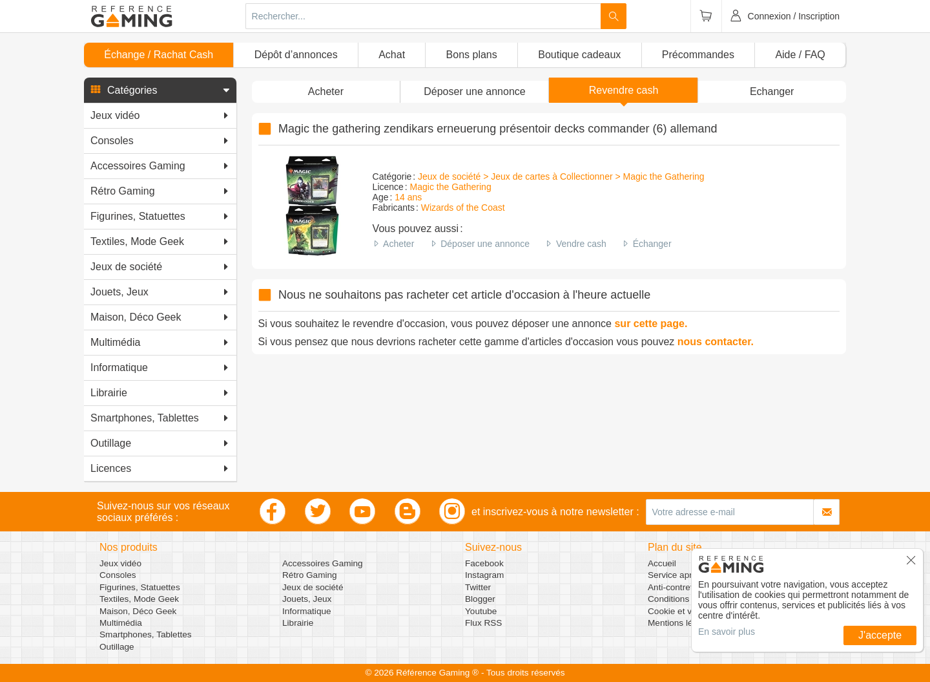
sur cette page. (650, 323)
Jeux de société (312, 587)
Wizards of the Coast (463, 207)
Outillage (116, 647)
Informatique (306, 611)
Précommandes (698, 54)
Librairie (297, 623)
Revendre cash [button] (624, 90)
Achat (391, 54)
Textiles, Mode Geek (139, 599)
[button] (160, 90)
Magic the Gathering (450, 187)
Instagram (484, 575)
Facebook (484, 563)
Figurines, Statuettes (139, 587)
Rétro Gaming (309, 575)
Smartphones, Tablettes (145, 634)
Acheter (398, 244)
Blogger (480, 599)
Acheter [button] (326, 91)
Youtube (481, 611)
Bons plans (471, 54)
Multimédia (120, 623)
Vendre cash (581, 244)
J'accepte (880, 635)
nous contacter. (715, 341)
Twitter (478, 587)
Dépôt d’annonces (296, 54)
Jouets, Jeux (306, 599)
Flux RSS (483, 623)
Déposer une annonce (485, 244)
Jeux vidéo (120, 563)
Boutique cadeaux (579, 54)
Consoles (117, 575)
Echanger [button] (772, 91)
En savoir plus (726, 631)
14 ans (408, 197)
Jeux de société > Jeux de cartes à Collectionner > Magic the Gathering (561, 176)
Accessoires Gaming (322, 563)
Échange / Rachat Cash (158, 54)
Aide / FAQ (800, 54)
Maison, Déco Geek (137, 611)
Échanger (652, 244)
